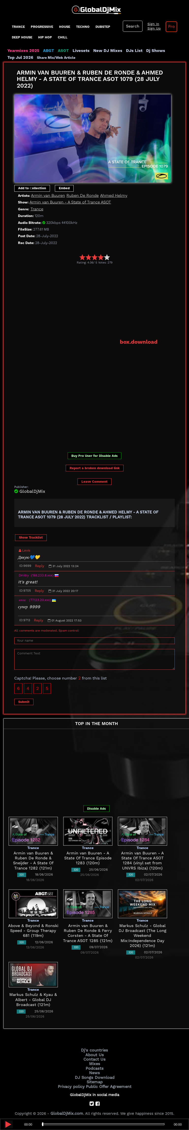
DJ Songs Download (94, 1074)
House (64, 27)
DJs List (123, 50)
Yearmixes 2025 (21, 50)
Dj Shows (143, 50)
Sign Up (152, 28)
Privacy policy (73, 1082)
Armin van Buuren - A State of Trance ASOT (68, 202)
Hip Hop (45, 37)
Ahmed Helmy (107, 195)
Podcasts (95, 1066)
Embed (64, 188)
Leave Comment (94, 481)
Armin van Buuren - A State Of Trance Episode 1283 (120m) (87, 857)
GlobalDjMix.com (67, 1109)
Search (132, 26)
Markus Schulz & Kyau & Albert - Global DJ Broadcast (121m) (33, 999)
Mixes (94, 1061)
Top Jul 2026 (167, 50)
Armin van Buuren (47, 195)
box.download (140, 341)
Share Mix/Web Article (26, 58)
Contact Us (94, 1057)
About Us (94, 1053)
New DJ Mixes (99, 50)
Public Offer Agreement (107, 1082)
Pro (168, 26)
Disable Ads (96, 807)
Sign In (151, 24)
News (95, 1070)
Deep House (22, 37)
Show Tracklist (31, 537)
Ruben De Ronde (79, 195)
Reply (39, 565)
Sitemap (94, 1078)
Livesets (75, 50)
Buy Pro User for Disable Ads (94, 455)
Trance (18, 27)
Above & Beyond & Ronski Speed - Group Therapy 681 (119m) (33, 930)
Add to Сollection (32, 188)
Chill (62, 37)
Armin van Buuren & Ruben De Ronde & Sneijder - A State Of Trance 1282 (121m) (33, 857)
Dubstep (102, 27)
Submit (24, 701)
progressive (42, 27)
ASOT (59, 50)
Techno (83, 27)
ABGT (45, 50)
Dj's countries (94, 1049)
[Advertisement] (101, 301)
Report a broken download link (95, 467)
